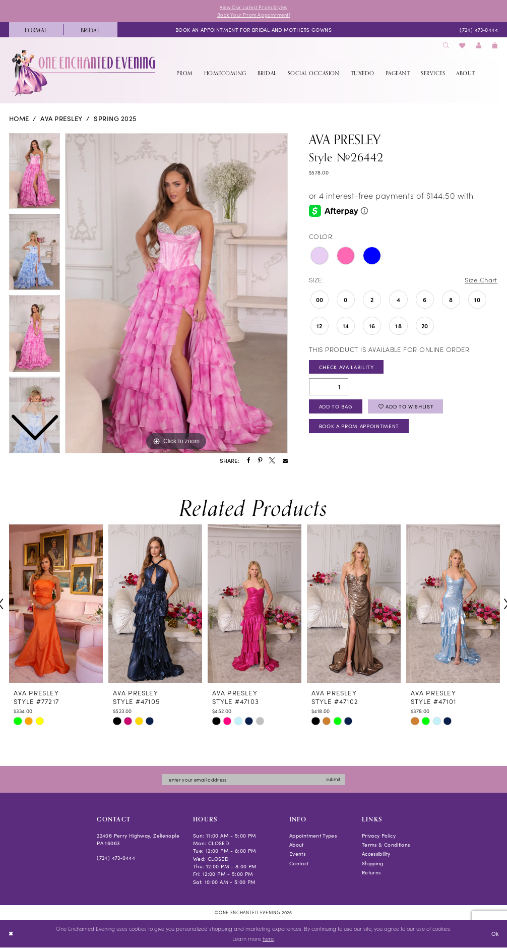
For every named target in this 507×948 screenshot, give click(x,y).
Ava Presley (61, 119)
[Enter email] (253, 780)
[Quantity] (328, 386)
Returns (371, 872)
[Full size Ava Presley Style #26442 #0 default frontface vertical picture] (176, 293)
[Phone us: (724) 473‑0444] (478, 29)
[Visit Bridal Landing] (91, 30)
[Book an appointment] (253, 29)
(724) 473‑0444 (116, 858)
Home (19, 119)
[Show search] (446, 46)
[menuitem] (36, 30)
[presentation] (56, 604)
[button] (479, 46)
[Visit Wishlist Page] (463, 46)
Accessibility (376, 854)
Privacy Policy (379, 835)
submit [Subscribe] (334, 779)
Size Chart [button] (481, 279)
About (296, 844)
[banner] (84, 73)
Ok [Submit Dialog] (494, 933)
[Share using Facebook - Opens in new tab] (248, 461)
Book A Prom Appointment (359, 426)
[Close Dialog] (11, 933)
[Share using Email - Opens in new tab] (285, 460)
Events (297, 854)
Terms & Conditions (386, 844)
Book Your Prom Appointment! (253, 14)
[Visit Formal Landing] (36, 30)
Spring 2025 (115, 119)
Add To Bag (336, 406)
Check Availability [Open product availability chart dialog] (346, 367)
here (268, 938)
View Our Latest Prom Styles (253, 7)
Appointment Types (313, 835)
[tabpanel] (176, 293)
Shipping (373, 863)
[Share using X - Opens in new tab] (272, 461)
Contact (299, 863)
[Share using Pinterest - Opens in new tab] (260, 461)
